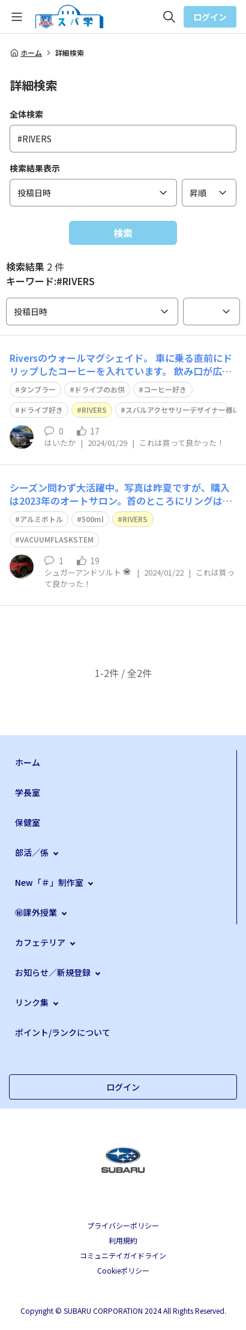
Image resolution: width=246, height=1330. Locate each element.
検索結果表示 (35, 168)
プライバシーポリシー (123, 1225)
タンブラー (38, 389)
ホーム (26, 53)
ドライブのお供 (99, 389)
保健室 (27, 822)
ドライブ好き (41, 410)
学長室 (27, 792)
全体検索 (26, 114)
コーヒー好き (165, 389)
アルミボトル (41, 519)
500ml (93, 519)
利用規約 (123, 1240)
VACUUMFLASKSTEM (57, 539)
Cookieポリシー (123, 1270)
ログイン (210, 17)
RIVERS (94, 410)
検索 (123, 233)
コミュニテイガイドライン (123, 1255)
